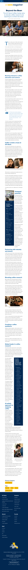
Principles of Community (10, 556)
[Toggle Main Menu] (1, 1)
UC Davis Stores (4, 503)
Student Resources (17, 499)
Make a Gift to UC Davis (5, 511)
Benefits (15, 521)
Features (16, 487)
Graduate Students (17, 500)
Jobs (2, 533)
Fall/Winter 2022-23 (9, 490)
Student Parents (16, 502)
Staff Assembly (4, 535)
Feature (12, 487)
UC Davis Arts (4, 505)
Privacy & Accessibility (18, 555)
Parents (15, 510)
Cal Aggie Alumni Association (6, 516)
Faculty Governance (17, 523)
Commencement (16, 504)
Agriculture (7, 487)
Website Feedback (4, 537)
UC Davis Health (4, 497)
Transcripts (3, 521)
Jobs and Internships (17, 508)
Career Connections (5, 517)
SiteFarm (18, 564)
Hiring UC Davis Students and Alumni (7, 509)
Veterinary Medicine (5, 499)
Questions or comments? (10, 555)
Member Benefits (4, 519)
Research (15, 519)
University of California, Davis (8, 552)
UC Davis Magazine (9, 482)
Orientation (16, 497)
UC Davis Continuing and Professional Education (7, 501)
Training (3, 529)
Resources (15, 516)
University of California (17, 556)
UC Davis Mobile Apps (5, 507)
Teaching (15, 517)
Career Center (16, 506)
